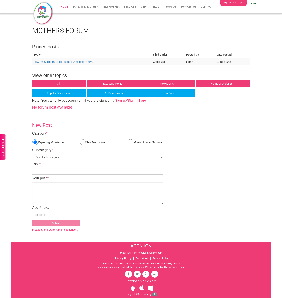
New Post (168, 93)
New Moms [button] (168, 83)
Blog (156, 6)
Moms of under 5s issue (145, 142)
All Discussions (114, 93)
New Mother (111, 6)
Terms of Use (160, 258)
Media (144, 6)
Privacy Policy (123, 258)
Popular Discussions (59, 93)
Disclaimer (142, 258)
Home (64, 6)
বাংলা (253, 3)
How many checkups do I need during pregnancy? (63, 61)
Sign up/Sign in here (130, 100)
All (59, 83)
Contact (207, 6)
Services (130, 6)
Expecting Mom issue (48, 142)
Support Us (188, 6)
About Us (170, 6)
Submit (56, 223)
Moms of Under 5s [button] (223, 83)
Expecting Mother (85, 6)
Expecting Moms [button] (114, 83)
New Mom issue (92, 142)
